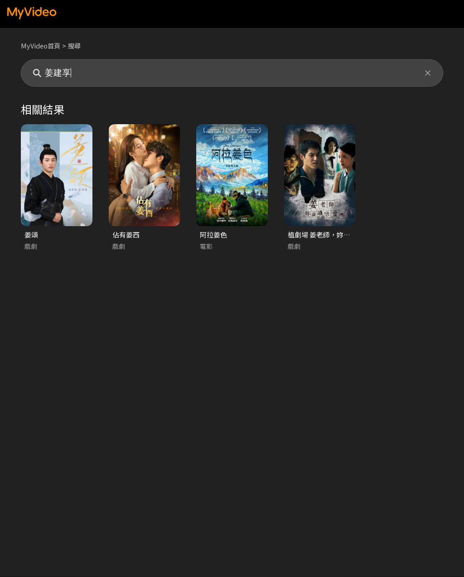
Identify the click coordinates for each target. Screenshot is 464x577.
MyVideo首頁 (41, 45)
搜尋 (76, 45)
